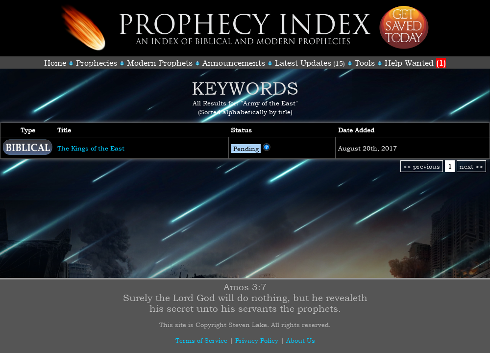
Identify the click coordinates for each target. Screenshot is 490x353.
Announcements (233, 63)
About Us (300, 340)
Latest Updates (303, 63)
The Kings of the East (90, 148)
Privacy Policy (256, 340)
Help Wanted (415, 63)
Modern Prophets (160, 63)
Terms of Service (201, 340)
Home (55, 63)
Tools (365, 63)
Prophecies (96, 63)
